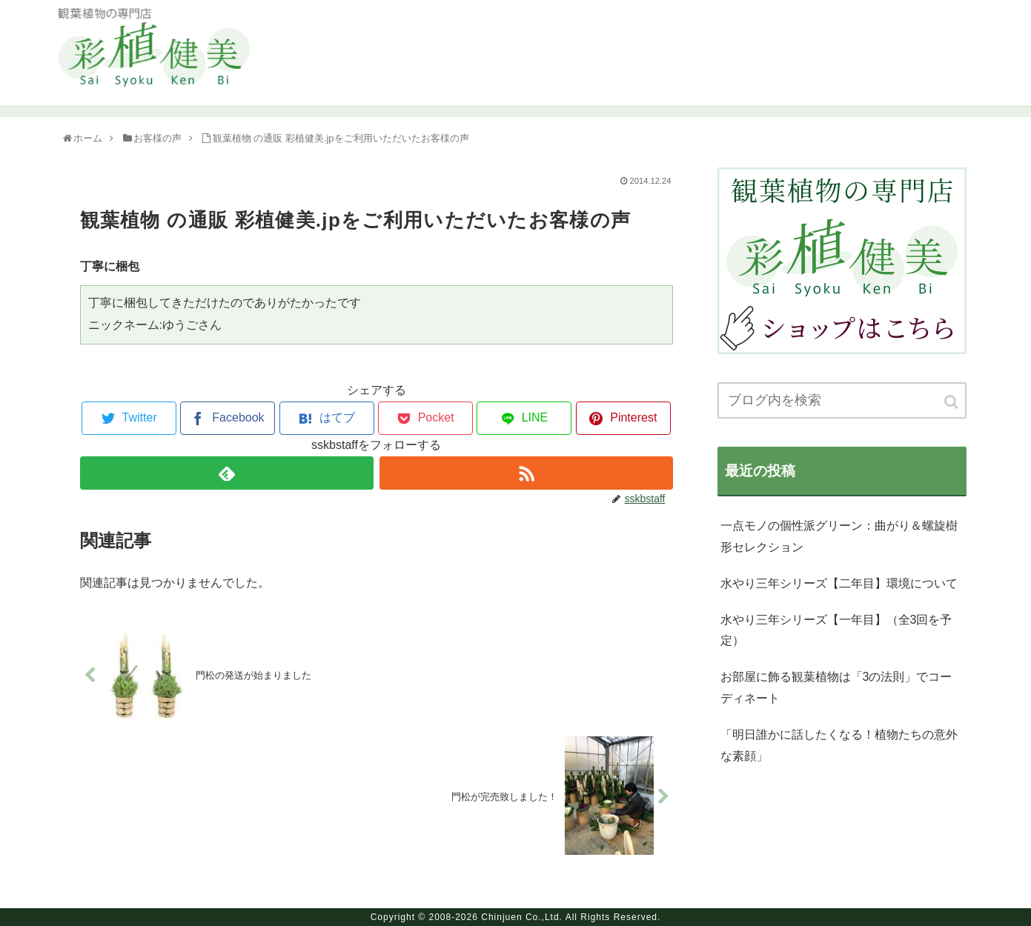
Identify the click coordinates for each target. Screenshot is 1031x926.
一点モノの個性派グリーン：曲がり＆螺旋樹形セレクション (839, 536)
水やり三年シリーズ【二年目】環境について (839, 583)
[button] (952, 402)
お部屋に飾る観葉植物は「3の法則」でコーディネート (836, 687)
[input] (842, 400)
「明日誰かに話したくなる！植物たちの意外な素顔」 (839, 745)
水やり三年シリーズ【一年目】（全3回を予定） (836, 630)
